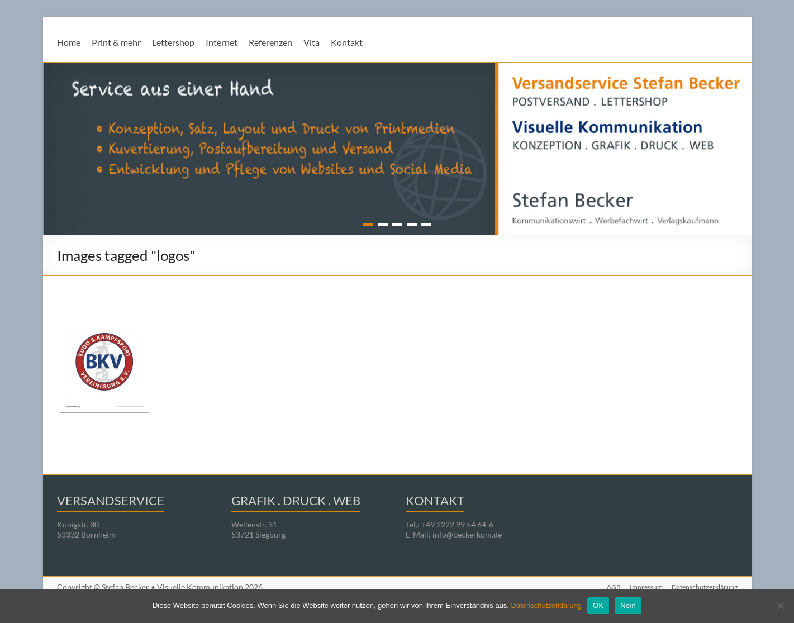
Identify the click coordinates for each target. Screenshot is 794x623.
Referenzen (270, 42)
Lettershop (173, 42)
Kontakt (347, 42)
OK (598, 605)
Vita (311, 42)
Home (68, 42)
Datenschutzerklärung (546, 605)
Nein (628, 605)
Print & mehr (116, 42)
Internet (221, 42)
